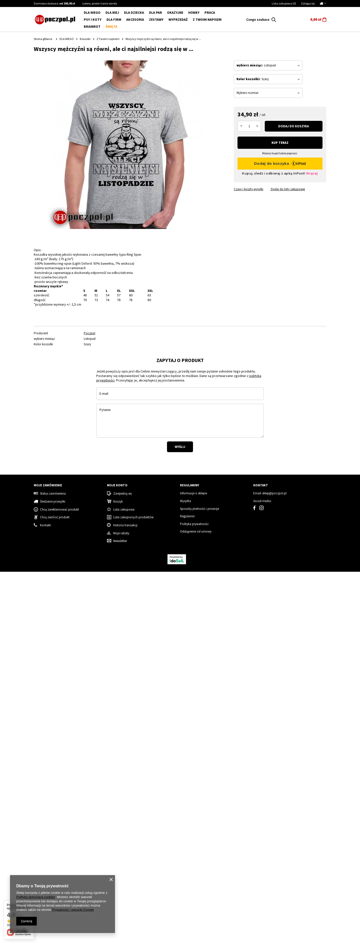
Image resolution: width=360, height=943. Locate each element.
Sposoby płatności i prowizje (199, 880)
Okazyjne (175, 12)
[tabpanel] (103, 420)
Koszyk (118, 873)
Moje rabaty (121, 904)
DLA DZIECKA (134, 12)
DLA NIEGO (92, 12)
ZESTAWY (156, 19)
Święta (111, 26)
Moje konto (117, 857)
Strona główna (43, 39)
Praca (209, 12)
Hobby (194, 12)
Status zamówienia (53, 865)
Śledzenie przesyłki (52, 873)
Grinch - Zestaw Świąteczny (282, 801)
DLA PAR (155, 12)
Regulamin (187, 888)
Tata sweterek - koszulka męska (131, 801)
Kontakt (260, 857)
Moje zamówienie (48, 857)
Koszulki (85, 39)
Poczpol (89, 333)
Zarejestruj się (122, 865)
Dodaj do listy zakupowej (288, 189)
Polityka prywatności (194, 895)
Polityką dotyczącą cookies (35, 897)
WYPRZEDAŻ (178, 19)
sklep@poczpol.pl (274, 865)
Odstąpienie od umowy (196, 903)
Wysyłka (185, 872)
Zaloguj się (308, 3)
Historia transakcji (125, 897)
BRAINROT (92, 26)
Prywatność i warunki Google (73, 910)
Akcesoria (135, 19)
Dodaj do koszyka (293, 126)
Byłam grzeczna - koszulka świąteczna (60, 801)
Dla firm (113, 19)
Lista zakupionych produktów (133, 889)
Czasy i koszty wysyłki (248, 189)
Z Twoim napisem (207, 19)
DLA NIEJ (112, 12)
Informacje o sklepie (193, 865)
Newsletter (120, 912)
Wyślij (180, 577)
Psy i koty (93, 19)
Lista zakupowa (284, 3)
